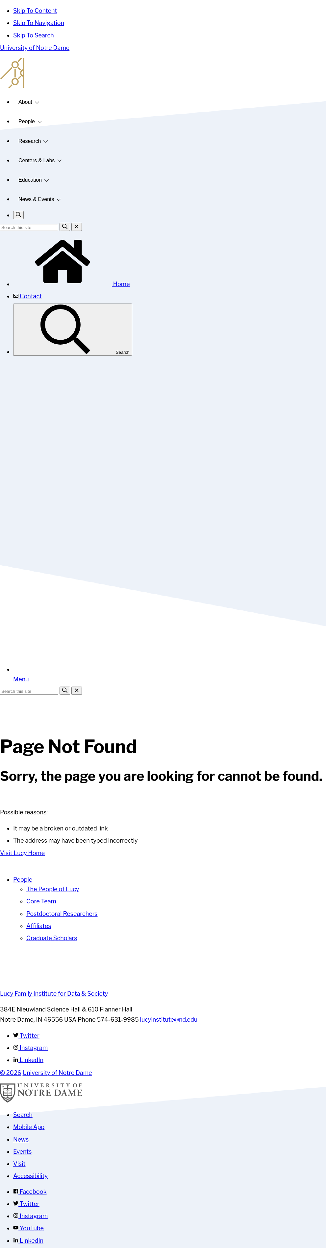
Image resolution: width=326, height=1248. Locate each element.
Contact (27, 296)
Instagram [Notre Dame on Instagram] (30, 1216)
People (26, 121)
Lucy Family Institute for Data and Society (163, 73)
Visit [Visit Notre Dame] (19, 1163)
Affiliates (38, 925)
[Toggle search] (18, 215)
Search (73, 330)
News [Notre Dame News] (21, 1139)
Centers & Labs (36, 160)
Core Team (41, 901)
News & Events (36, 199)
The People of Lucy (52, 889)
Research (29, 141)
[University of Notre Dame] (41, 1100)
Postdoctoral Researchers (62, 913)
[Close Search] (76, 227)
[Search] (65, 227)
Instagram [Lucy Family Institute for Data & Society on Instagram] (30, 1047)
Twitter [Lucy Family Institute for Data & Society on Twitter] (26, 1035)
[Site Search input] (29, 227)
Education (30, 180)
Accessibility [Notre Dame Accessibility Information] (30, 1175)
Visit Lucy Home (22, 853)
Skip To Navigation (38, 22)
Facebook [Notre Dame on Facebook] (30, 1191)
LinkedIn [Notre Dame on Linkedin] (28, 1240)
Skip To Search (33, 35)
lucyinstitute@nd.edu (169, 1019)
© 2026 (10, 1072)
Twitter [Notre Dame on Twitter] (26, 1203)
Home (71, 284)
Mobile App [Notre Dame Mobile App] (28, 1126)
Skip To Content (35, 10)
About (25, 102)
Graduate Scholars (51, 938)
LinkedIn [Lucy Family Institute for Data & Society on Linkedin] (28, 1059)
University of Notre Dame (34, 47)
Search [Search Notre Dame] (23, 1114)
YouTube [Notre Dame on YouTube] (28, 1228)
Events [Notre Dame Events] (22, 1151)
